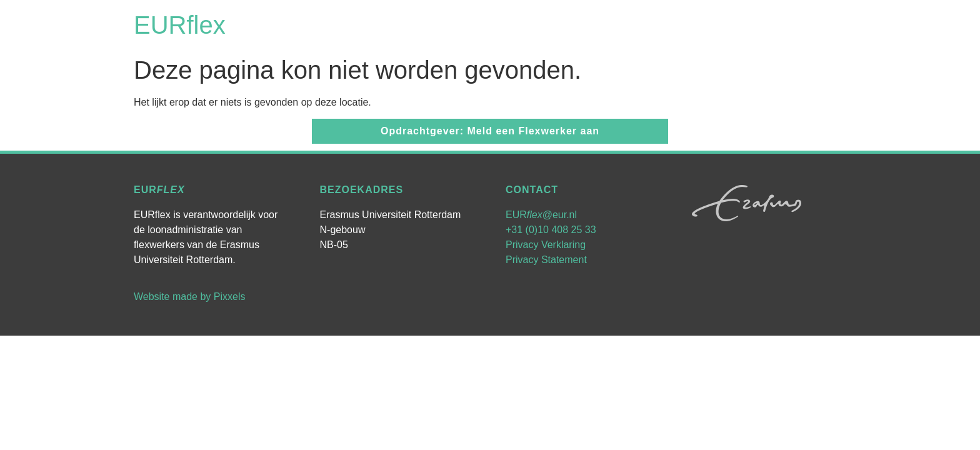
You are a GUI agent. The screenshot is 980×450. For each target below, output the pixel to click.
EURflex (180, 25)
